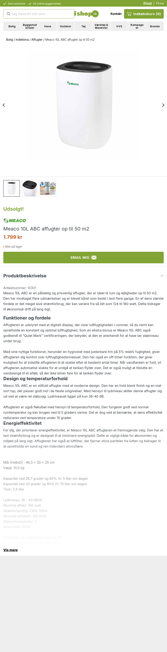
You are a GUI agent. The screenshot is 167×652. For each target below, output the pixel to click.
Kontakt (115, 13)
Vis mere (10, 550)
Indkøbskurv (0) (144, 14)
